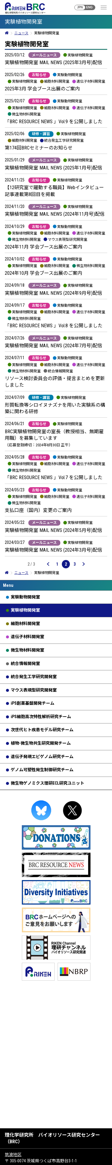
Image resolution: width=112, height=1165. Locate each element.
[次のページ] (83, 564)
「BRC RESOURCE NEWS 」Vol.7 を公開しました (53, 477)
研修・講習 (41, 134)
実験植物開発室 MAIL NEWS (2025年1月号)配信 (53, 168)
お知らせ (39, 75)
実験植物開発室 (25, 610)
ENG (89, 7)
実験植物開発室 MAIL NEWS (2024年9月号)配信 (53, 293)
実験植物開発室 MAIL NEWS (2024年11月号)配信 (55, 214)
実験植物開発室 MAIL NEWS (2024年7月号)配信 (53, 345)
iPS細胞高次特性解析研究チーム (41, 716)
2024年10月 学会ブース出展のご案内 (43, 273)
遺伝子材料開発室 (27, 636)
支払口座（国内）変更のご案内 (38, 510)
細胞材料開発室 (25, 623)
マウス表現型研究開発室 (34, 690)
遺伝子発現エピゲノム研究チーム (42, 756)
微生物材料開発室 (27, 650)
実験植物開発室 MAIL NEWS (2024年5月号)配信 (53, 530)
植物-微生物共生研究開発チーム (41, 743)
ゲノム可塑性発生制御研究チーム (42, 769)
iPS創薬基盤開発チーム (32, 703)
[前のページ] (48, 564)
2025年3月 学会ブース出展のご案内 (42, 89)
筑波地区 (13, 1154)
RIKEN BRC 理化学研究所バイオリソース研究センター (25, 8)
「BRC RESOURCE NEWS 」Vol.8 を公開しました (53, 325)
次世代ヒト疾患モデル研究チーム (42, 729)
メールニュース (44, 55)
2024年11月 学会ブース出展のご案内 (43, 247)
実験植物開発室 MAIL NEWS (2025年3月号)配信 (53, 62)
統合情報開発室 (25, 663)
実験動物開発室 (25, 597)
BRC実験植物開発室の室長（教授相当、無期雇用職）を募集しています (54, 438)
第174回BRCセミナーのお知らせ (39, 148)
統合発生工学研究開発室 (34, 676)
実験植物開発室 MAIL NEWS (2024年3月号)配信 (53, 550)
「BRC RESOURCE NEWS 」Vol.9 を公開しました (53, 121)
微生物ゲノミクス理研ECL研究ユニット (47, 783)
